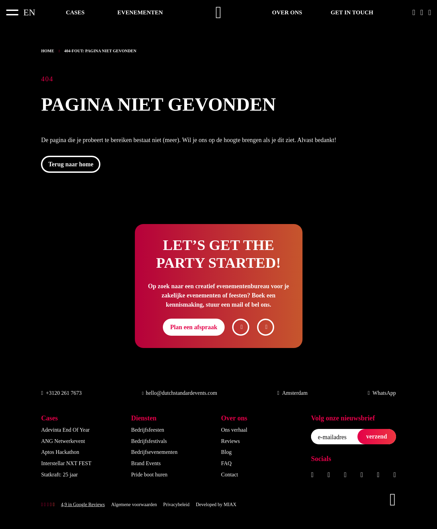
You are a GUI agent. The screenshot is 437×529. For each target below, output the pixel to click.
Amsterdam (292, 393)
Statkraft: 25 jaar (59, 474)
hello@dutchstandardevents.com (179, 393)
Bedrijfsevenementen (154, 452)
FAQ (226, 463)
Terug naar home (70, 164)
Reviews (230, 441)
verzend (376, 436)
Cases (75, 12)
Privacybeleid (176, 504)
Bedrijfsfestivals (149, 441)
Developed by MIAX (216, 504)
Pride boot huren (149, 474)
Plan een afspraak (193, 327)
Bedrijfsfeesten (147, 430)
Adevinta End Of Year (65, 430)
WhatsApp (382, 393)
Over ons (287, 12)
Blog (226, 452)
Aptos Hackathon (60, 452)
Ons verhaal (234, 430)
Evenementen (140, 12)
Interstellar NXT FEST (66, 463)
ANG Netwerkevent (63, 441)
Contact (229, 474)
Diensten (143, 418)
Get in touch (352, 12)
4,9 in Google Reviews (83, 504)
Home (47, 50)
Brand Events (146, 463)
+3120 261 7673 (61, 393)
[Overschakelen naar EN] (30, 12)
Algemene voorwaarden (134, 504)
